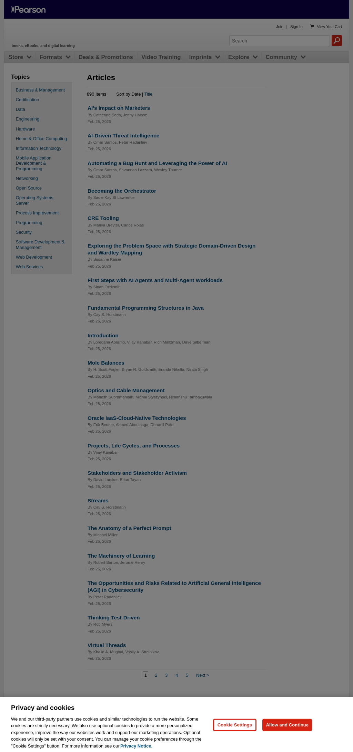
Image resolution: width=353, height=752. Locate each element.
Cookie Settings (235, 732)
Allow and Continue (287, 732)
